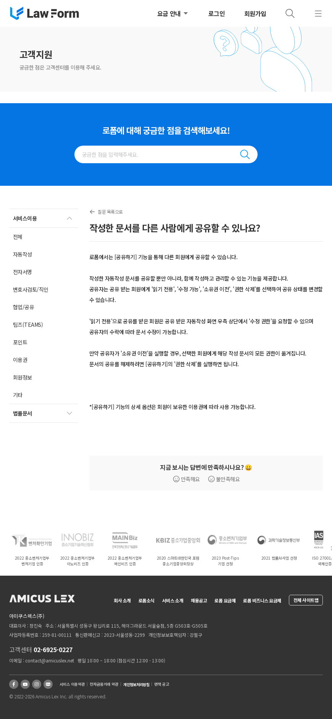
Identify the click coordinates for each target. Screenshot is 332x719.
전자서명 (22, 272)
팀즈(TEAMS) (28, 324)
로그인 (216, 13)
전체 (18, 236)
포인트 (20, 342)
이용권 (20, 360)
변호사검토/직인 (30, 289)
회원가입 (255, 13)
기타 (18, 395)
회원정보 (22, 377)
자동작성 (22, 254)
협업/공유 (23, 307)
